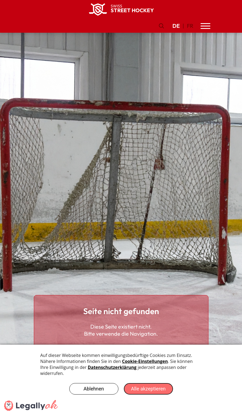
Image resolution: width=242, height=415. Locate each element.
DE (176, 25)
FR (190, 25)
